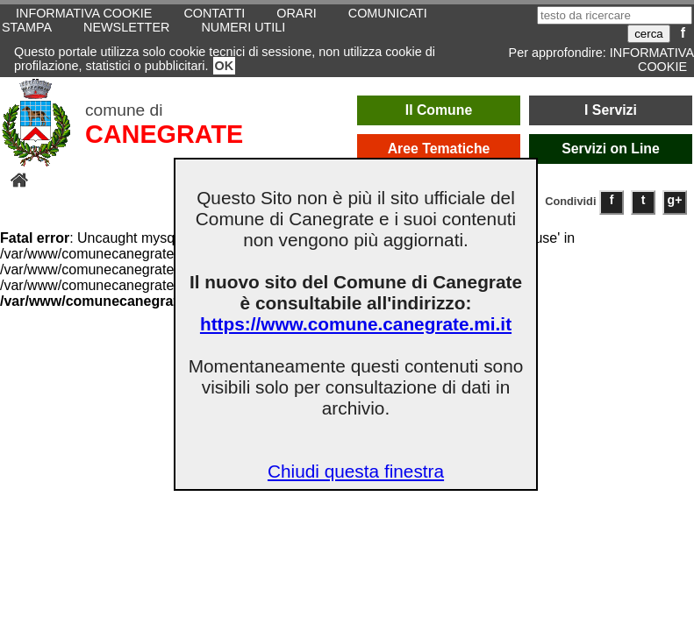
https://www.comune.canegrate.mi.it (356, 324)
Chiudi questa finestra (356, 471)
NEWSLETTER (126, 27)
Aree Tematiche (439, 148)
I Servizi (610, 110)
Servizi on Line (611, 148)
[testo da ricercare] (614, 15)
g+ (675, 200)
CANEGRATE (164, 134)
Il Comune (439, 110)
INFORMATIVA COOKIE (652, 60)
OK (224, 66)
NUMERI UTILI (243, 27)
